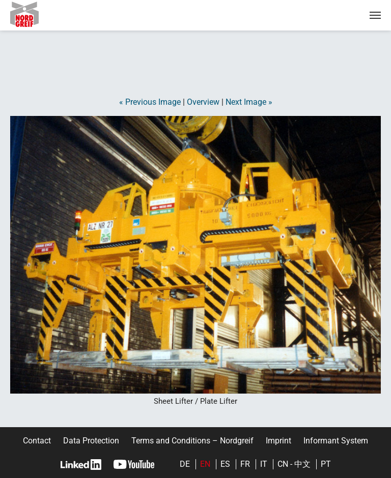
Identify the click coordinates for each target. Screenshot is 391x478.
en (205, 464)
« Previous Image (150, 102)
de (185, 464)
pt (326, 464)
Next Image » (249, 102)
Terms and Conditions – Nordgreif (192, 440)
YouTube (134, 464)
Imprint (278, 440)
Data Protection (91, 440)
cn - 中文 (294, 464)
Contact (37, 440)
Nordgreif (32, 14)
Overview (203, 102)
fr (245, 464)
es (225, 464)
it (263, 464)
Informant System (335, 440)
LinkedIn (81, 464)
